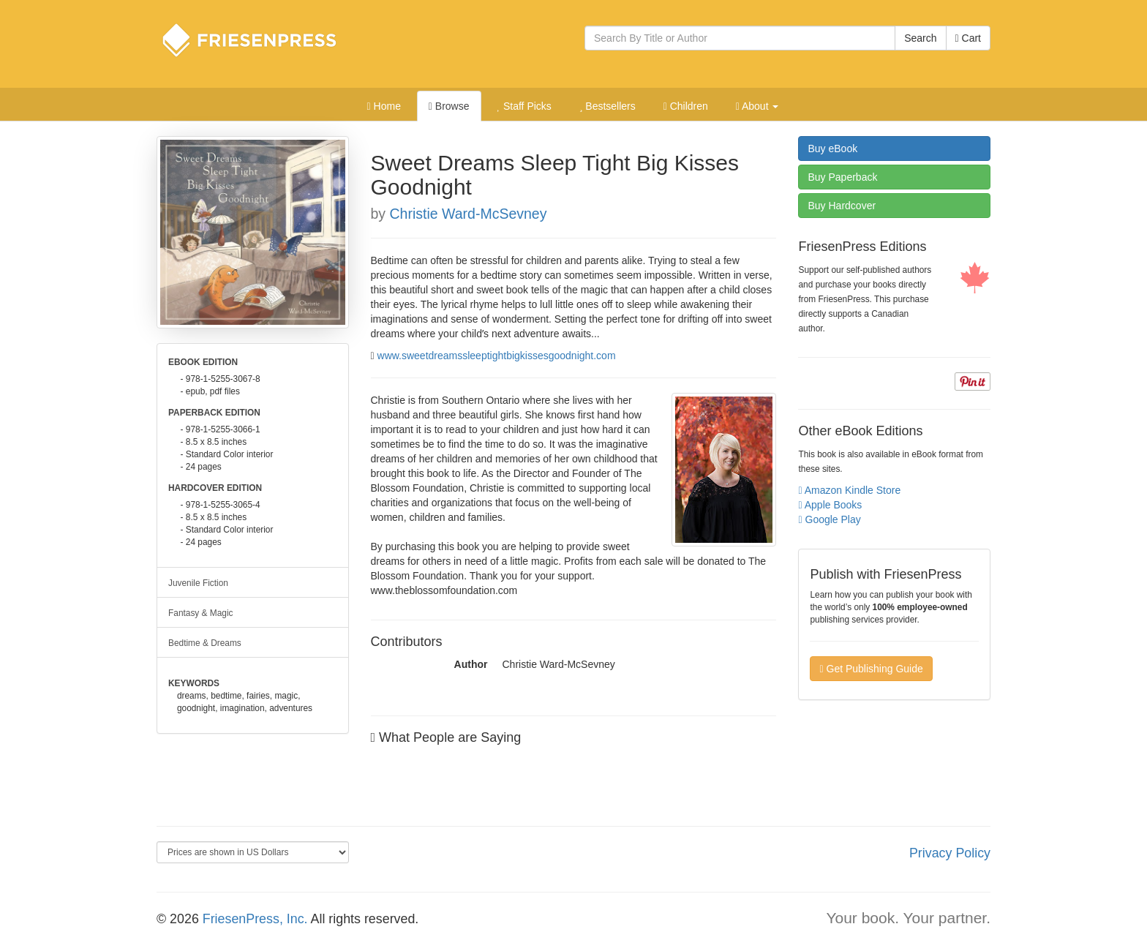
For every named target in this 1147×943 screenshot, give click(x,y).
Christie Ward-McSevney (468, 214)
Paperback (842, 177)
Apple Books (830, 505)
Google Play (829, 519)
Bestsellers (607, 106)
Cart (968, 38)
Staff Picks (524, 106)
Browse (449, 106)
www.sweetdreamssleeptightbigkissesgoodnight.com (496, 355)
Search (920, 38)
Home (384, 106)
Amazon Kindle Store (849, 490)
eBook (832, 148)
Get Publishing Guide (870, 669)
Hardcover (842, 205)
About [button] (757, 106)
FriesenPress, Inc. (255, 919)
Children (685, 106)
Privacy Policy (949, 853)
